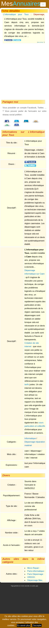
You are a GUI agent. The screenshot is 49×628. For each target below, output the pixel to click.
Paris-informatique (35, 571)
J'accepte (37, 625)
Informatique (30, 438)
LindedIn (26, 120)
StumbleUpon (7, 124)
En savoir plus (23, 625)
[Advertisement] (24, 72)
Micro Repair (33, 568)
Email (16, 124)
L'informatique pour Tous (16, 14)
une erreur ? (41, 42)
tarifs (26, 384)
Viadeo (35, 120)
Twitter (16, 120)
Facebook (7, 120)
